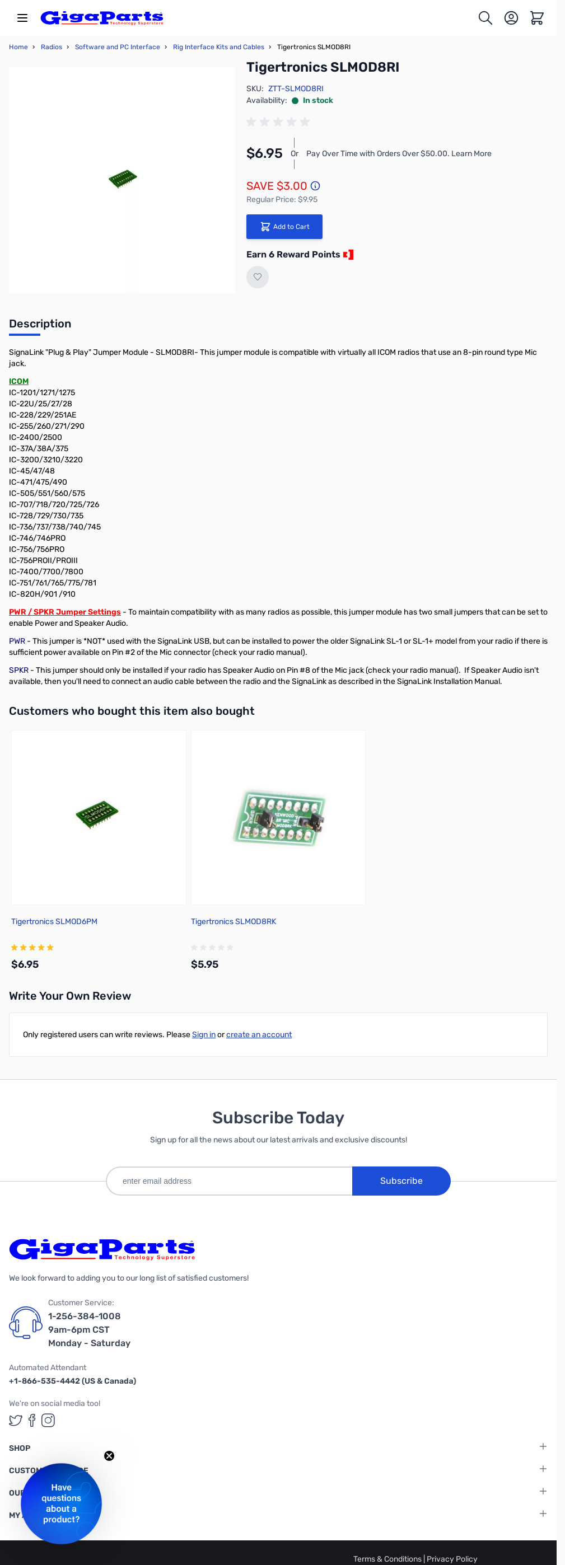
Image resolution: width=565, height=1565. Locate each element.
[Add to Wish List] (257, 277)
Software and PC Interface (117, 47)
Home (18, 47)
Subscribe (401, 1180)
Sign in (204, 1034)
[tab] (40, 327)
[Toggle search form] (485, 18)
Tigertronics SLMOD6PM (54, 921)
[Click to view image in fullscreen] (122, 180)
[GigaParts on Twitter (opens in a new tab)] (15, 1420)
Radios (51, 47)
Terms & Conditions (388, 1559)
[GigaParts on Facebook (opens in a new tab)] (32, 1420)
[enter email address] (229, 1181)
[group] (280, 122)
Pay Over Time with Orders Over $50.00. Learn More (399, 153)
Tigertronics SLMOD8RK (233, 921)
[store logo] (102, 18)
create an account (259, 1034)
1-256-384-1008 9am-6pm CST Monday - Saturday (89, 1329)
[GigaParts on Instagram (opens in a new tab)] (48, 1420)
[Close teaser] (109, 1455)
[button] (61, 1503)
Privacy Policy (452, 1559)
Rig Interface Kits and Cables (218, 47)
